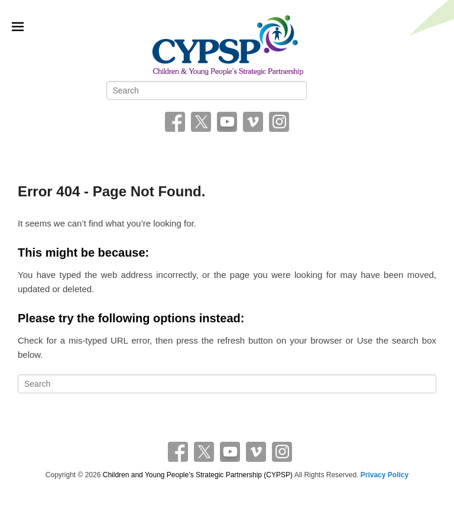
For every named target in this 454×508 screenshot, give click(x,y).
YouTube (227, 122)
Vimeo (253, 122)
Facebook (175, 122)
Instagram (279, 122)
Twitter (201, 122)
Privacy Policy (384, 475)
